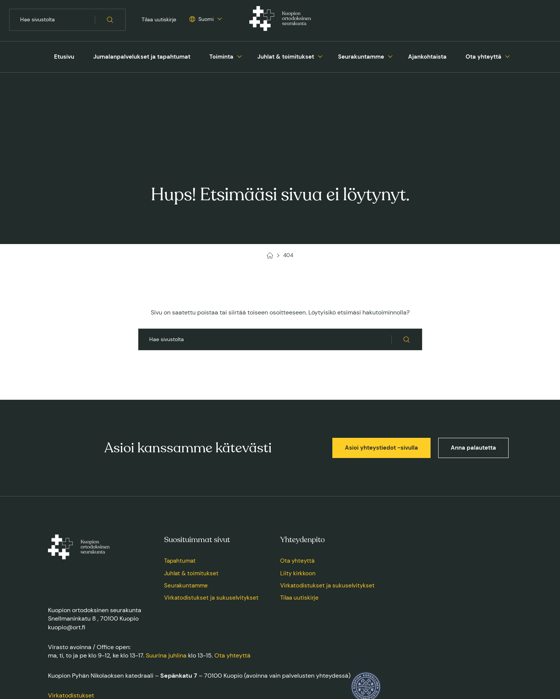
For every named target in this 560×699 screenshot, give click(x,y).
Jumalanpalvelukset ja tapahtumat (141, 57)
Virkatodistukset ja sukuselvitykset (211, 524)
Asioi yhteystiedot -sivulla (381, 374)
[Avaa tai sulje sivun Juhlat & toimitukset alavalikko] (320, 55)
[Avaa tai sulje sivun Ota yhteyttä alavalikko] (507, 55)
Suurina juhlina (166, 582)
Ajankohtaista (427, 57)
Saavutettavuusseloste (203, 665)
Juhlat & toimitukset (285, 57)
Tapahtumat (180, 488)
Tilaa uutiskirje (159, 19)
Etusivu (64, 57)
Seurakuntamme (361, 57)
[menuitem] (64, 56)
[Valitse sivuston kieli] (201, 19)
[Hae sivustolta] (110, 20)
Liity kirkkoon (298, 500)
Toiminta (221, 57)
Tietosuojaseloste (154, 665)
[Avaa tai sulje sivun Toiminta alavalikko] (239, 55)
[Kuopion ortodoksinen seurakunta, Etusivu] (280, 20)
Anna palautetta (473, 374)
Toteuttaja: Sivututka (490, 665)
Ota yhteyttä (483, 57)
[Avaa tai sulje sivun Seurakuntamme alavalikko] (390, 55)
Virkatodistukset (71, 622)
